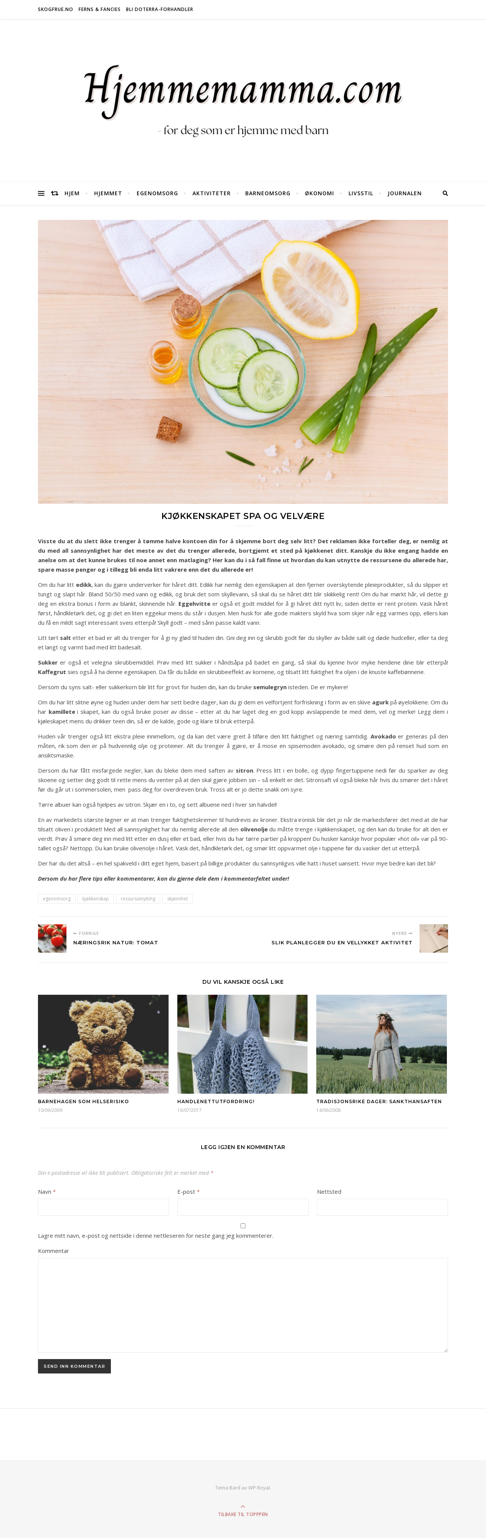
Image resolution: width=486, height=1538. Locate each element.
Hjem (72, 193)
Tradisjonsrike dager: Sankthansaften (379, 1101)
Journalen (405, 193)
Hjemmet (108, 193)
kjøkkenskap (95, 898)
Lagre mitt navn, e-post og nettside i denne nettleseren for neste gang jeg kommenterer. (155, 1235)
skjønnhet (177, 898)
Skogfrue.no (55, 9)
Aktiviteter (212, 193)
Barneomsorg (267, 193)
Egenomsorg (157, 193)
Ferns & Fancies (100, 9)
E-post (188, 1191)
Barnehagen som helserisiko (83, 1101)
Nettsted (329, 1191)
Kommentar (53, 1250)
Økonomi (319, 193)
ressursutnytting (138, 898)
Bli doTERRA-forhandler (159, 9)
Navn (47, 1191)
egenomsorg (57, 898)
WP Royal (259, 1487)
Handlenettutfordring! (215, 1101)
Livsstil (361, 193)
